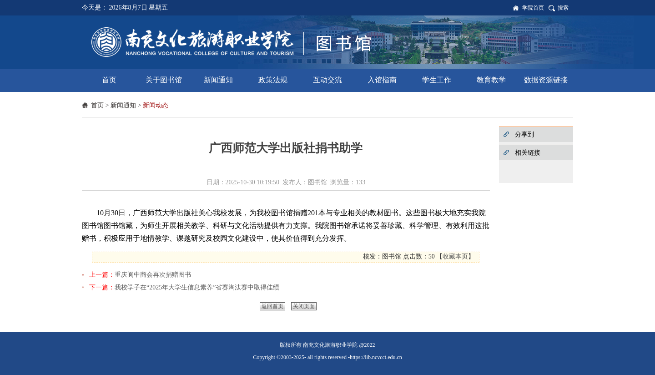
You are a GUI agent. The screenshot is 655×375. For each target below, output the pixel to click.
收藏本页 (455, 256)
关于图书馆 (164, 80)
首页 (109, 80)
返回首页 (272, 306)
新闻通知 (218, 80)
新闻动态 (155, 105)
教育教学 (491, 80)
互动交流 (327, 80)
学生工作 (436, 80)
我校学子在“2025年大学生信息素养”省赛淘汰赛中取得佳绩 (197, 287)
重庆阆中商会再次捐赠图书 (153, 274)
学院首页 (533, 8)
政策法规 (272, 80)
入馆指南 (382, 80)
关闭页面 (304, 306)
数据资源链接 (546, 80)
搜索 (563, 8)
